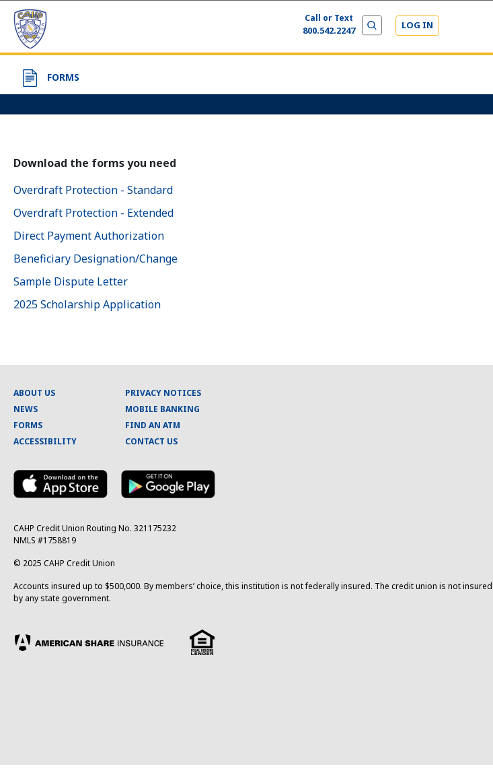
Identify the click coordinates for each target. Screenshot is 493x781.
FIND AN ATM (152, 425)
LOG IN (417, 25)
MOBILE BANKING (162, 409)
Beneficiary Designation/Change (95, 258)
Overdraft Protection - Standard (93, 189)
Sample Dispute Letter (70, 281)
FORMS (27, 425)
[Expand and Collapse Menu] (467, 27)
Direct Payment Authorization (88, 235)
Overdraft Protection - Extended (93, 212)
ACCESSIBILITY (45, 441)
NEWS (25, 409)
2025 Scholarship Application (87, 304)
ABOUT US (34, 393)
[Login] (417, 25)
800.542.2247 (329, 30)
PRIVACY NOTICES (163, 393)
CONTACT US (151, 441)
